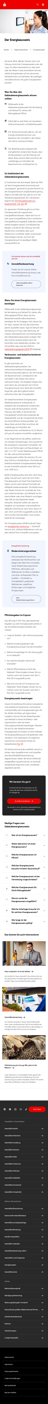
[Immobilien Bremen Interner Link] (24, 1149)
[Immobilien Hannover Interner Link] (24, 1163)
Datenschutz (9, 1357)
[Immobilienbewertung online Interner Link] (24, 1250)
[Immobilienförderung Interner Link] (24, 1229)
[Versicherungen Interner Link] (24, 1330)
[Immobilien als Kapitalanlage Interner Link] (24, 1222)
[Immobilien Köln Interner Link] (24, 1156)
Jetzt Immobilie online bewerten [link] (24, 284)
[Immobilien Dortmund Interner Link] (24, 1185)
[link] (18, 349)
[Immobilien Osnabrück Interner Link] (24, 1192)
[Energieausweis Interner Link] (24, 1265)
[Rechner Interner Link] (24, 1323)
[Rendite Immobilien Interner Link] (24, 1236)
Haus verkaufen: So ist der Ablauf (19, 971)
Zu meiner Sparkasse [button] (24, 801)
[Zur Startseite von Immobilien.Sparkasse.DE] (4, 4)
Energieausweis (39, 50)
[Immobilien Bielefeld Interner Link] (24, 1178)
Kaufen (6, 50)
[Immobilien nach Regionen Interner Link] (24, 1257)
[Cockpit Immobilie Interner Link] (24, 1337)
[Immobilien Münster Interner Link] (24, 1170)
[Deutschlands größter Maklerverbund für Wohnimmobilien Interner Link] (24, 1309)
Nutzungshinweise (11, 1371)
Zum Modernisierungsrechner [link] (25, 599)
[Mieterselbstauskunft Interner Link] (24, 1288)
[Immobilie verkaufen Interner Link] (24, 1243)
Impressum (9, 1364)
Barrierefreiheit (10, 1385)
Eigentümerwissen (21, 50)
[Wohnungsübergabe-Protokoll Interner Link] (24, 1302)
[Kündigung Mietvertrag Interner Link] (24, 1295)
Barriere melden (10, 1392)
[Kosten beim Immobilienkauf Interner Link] (24, 1215)
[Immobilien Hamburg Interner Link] (24, 1142)
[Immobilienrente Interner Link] (24, 1272)
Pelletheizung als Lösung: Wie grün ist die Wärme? (21, 1066)
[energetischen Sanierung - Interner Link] (19, 526)
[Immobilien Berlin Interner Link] (24, 1128)
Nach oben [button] (37, 1109)
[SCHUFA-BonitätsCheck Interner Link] (24, 1316)
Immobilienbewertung (15, 1017)
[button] (43, 4)
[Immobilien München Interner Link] (24, 1135)
